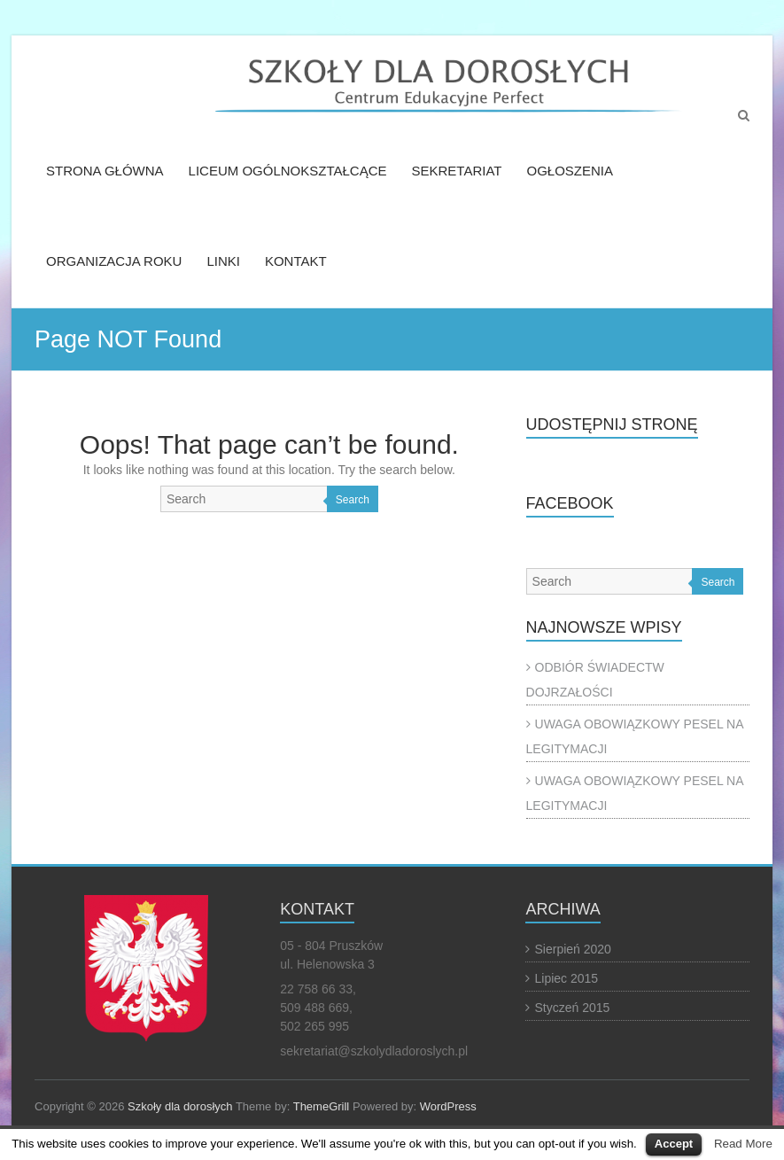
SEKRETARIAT (457, 170)
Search (352, 500)
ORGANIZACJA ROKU (114, 261)
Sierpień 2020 (572, 949)
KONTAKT (296, 261)
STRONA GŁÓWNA (105, 170)
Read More (743, 1143)
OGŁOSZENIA (569, 170)
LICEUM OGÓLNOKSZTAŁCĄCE (288, 170)
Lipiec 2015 (566, 978)
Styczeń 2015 (571, 1007)
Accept (674, 1143)
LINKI (223, 261)
